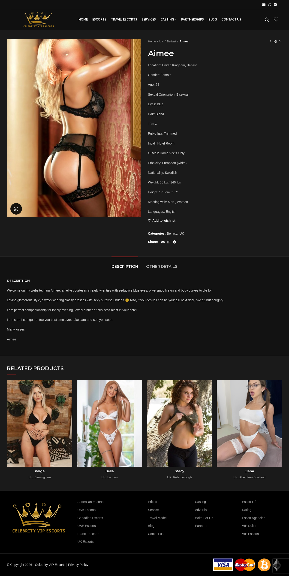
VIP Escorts (250, 534)
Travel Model (157, 518)
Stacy (179, 471)
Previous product (270, 41)
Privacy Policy (78, 565)
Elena (249, 471)
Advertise (201, 510)
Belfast (171, 41)
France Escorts (88, 534)
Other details (162, 266)
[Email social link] (264, 5)
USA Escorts (87, 510)
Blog (151, 526)
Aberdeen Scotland (252, 477)
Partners (201, 526)
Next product (279, 41)
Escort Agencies (253, 518)
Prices (152, 502)
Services (154, 510)
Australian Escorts (91, 502)
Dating (246, 510)
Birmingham (42, 477)
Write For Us (204, 518)
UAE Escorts (87, 526)
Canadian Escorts (90, 518)
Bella (109, 471)
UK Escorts (86, 542)
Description (124, 266)
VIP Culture (250, 526)
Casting (200, 502)
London (112, 477)
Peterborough (182, 477)
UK (161, 41)
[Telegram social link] (275, 5)
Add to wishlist (163, 220)
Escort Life (249, 502)
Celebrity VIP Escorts (50, 565)
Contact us (155, 534)
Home (152, 41)
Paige (40, 471)
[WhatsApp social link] (269, 5)
